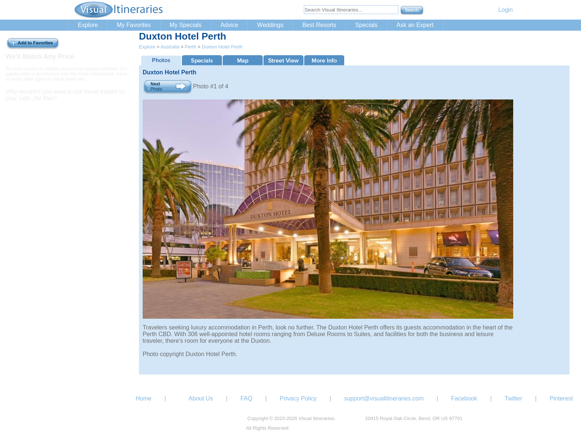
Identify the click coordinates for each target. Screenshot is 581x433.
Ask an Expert (415, 25)
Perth (190, 47)
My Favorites (134, 25)
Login (505, 10)
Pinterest (561, 398)
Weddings (270, 25)
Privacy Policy (298, 398)
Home (144, 398)
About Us (201, 398)
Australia (169, 47)
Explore (88, 25)
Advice (229, 25)
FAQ (246, 398)
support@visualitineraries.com (384, 398)
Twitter (513, 398)
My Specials (186, 25)
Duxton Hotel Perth (222, 47)
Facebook (464, 398)
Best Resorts (319, 25)
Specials (366, 25)
